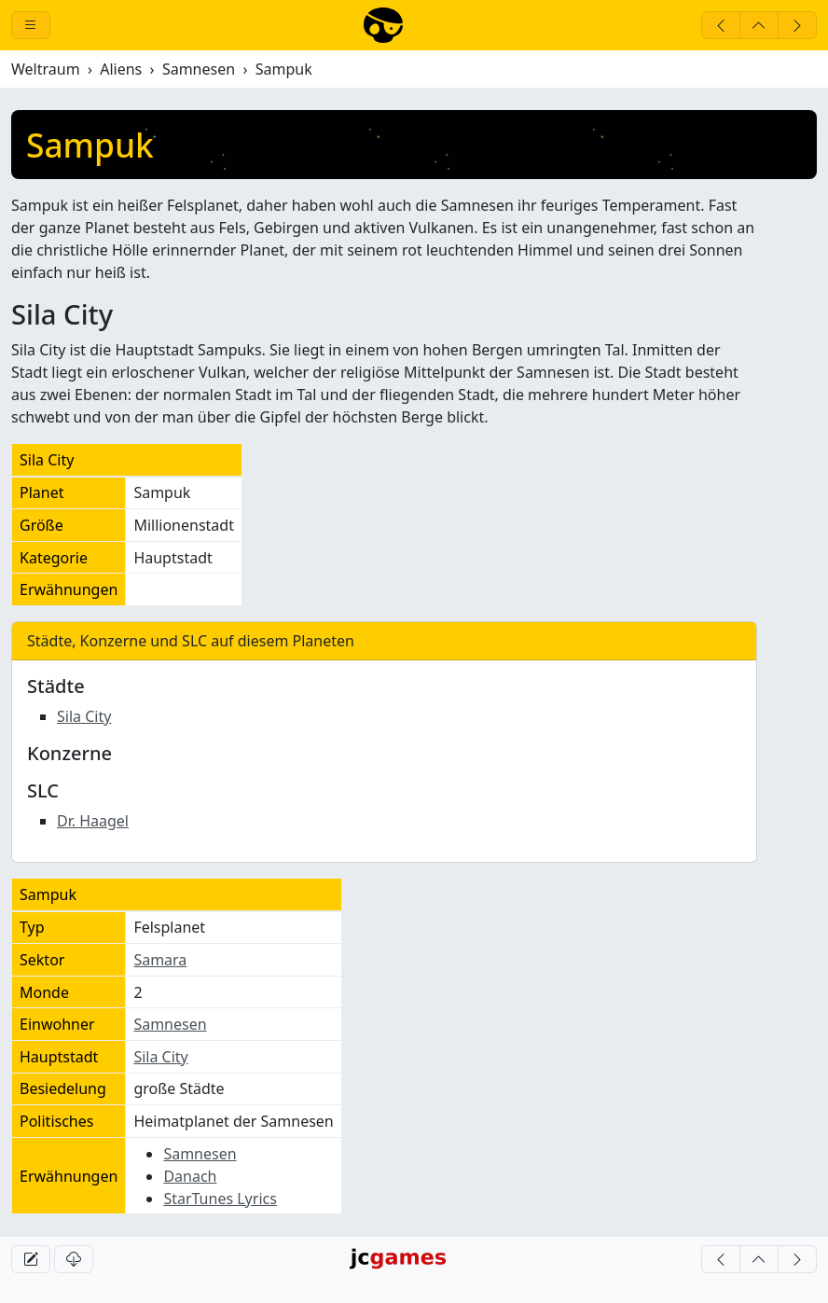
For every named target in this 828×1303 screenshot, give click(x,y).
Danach (189, 1176)
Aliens (121, 69)
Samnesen (198, 69)
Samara (159, 960)
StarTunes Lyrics (220, 1198)
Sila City (84, 716)
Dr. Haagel (93, 821)
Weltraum (45, 69)
